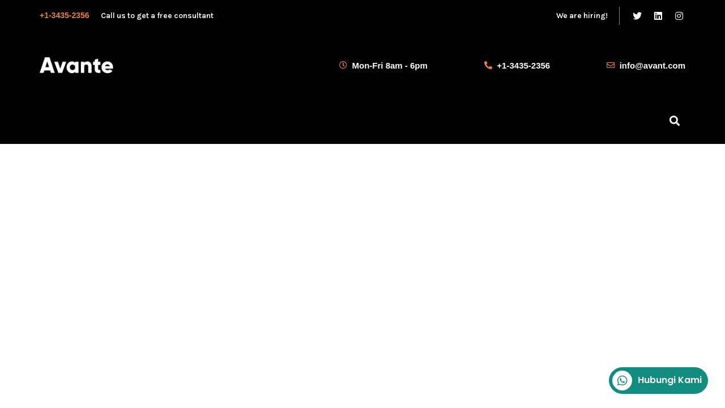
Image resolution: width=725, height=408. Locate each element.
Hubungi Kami (657, 380)
